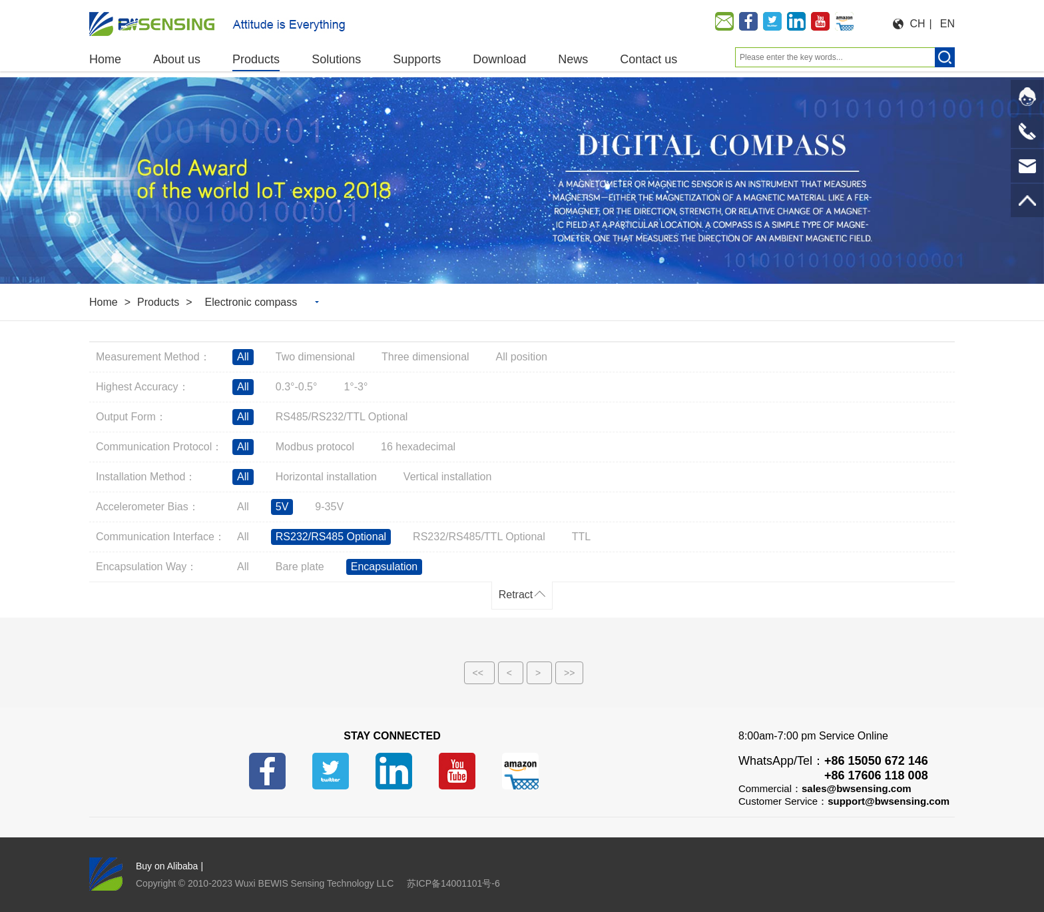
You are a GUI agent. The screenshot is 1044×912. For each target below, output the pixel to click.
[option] (522, 180)
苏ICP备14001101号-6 (453, 883)
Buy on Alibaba (167, 866)
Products (158, 302)
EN (947, 23)
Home (103, 302)
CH (917, 23)
